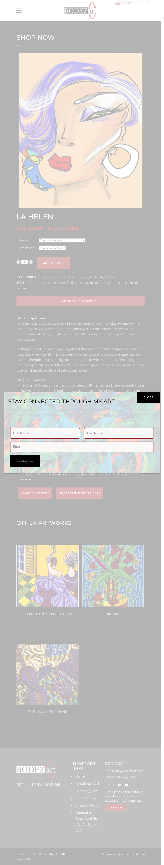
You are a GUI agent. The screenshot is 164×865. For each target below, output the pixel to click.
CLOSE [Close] (148, 397)
